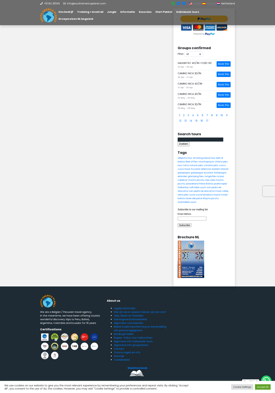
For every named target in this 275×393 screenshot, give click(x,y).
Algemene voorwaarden (128, 323)
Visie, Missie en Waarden (128, 315)
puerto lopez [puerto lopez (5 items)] (220, 183)
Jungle (111, 12)
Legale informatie (124, 308)
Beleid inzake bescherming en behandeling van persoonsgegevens (140, 328)
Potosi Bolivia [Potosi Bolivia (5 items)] (206, 183)
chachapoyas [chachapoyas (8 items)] (206, 161)
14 (191, 120)
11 (226, 115)
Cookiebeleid (122, 360)
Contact (119, 348)
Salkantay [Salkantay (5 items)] (183, 187)
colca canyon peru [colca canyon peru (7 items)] (193, 165)
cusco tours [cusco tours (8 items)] (184, 168)
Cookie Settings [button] (242, 387)
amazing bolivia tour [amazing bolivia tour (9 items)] (204, 157)
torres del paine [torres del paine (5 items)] (194, 198)
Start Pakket (163, 12)
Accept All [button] (263, 387)
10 (222, 115)
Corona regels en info (127, 352)
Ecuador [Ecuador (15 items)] (195, 168)
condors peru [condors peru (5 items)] (211, 165)
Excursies (145, 12)
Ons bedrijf (65, 12)
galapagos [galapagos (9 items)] (184, 172)
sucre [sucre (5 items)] (192, 194)
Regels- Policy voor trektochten (133, 337)
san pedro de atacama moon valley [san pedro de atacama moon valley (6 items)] (209, 191)
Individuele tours (187, 12)
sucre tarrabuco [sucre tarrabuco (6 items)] (204, 194)
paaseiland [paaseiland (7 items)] (192, 183)
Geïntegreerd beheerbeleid (130, 319)
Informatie (127, 12)
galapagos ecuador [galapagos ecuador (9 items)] (202, 172)
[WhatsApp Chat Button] (266, 381)
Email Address (184, 214)
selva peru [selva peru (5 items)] (183, 194)
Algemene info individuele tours (133, 341)
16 (202, 120)
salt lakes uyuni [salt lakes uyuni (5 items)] (197, 187)
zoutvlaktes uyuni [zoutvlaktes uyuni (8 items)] (187, 202)
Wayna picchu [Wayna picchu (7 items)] (211, 198)
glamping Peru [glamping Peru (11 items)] (196, 176)
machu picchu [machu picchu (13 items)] (196, 179)
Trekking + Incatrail (90, 12)
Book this (223, 64)
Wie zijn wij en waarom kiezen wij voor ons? (140, 312)
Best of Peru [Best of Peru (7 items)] (192, 161)
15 (196, 120)
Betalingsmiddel (123, 334)
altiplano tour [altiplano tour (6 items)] (185, 157)
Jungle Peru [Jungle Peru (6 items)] (210, 176)
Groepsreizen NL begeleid (75, 19)
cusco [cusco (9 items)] (222, 165)
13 (186, 120)
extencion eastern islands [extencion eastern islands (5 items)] (215, 168)
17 (207, 120)
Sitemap (119, 356)
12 (180, 120)
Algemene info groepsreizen (131, 345)
